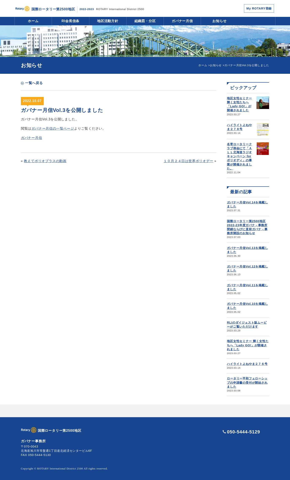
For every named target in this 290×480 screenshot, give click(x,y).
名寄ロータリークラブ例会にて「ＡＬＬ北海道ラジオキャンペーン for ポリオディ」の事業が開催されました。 (239, 156)
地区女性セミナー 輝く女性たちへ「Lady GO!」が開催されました (247, 345)
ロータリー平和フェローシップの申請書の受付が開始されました (247, 382)
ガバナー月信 (182, 21)
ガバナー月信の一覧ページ (52, 128)
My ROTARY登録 (259, 8)
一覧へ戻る (34, 83)
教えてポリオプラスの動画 (45, 161)
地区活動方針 (107, 21)
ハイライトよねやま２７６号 (247, 364)
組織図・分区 (145, 21)
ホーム (33, 21)
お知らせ (219, 21)
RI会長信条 (71, 21)
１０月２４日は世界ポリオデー (188, 161)
